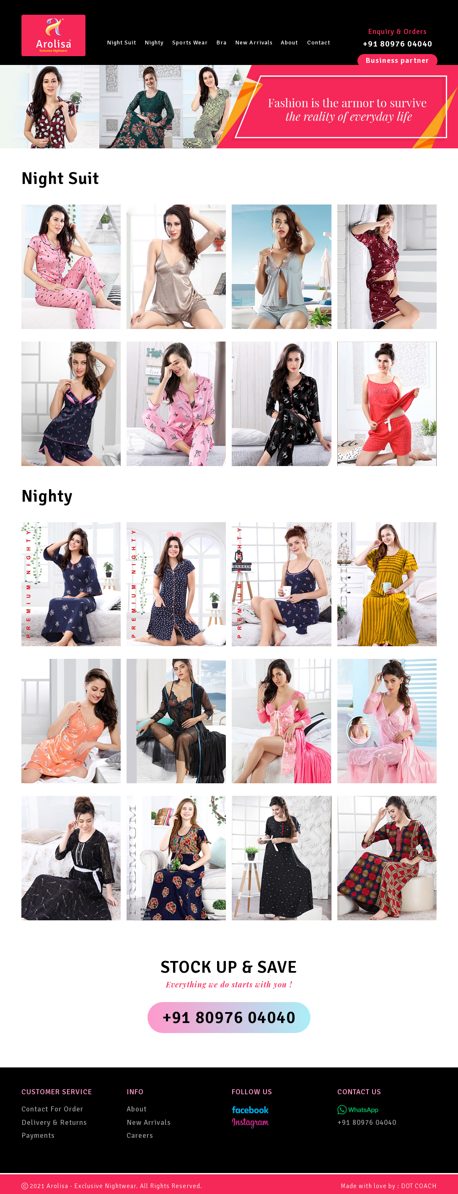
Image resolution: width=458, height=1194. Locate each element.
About (289, 42)
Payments (38, 1135)
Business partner (397, 60)
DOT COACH (419, 1186)
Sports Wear (190, 42)
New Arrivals (254, 42)
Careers (140, 1135)
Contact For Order (52, 1109)
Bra (221, 42)
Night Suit (121, 42)
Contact (318, 42)
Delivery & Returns (54, 1122)
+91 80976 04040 (397, 44)
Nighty (154, 42)
